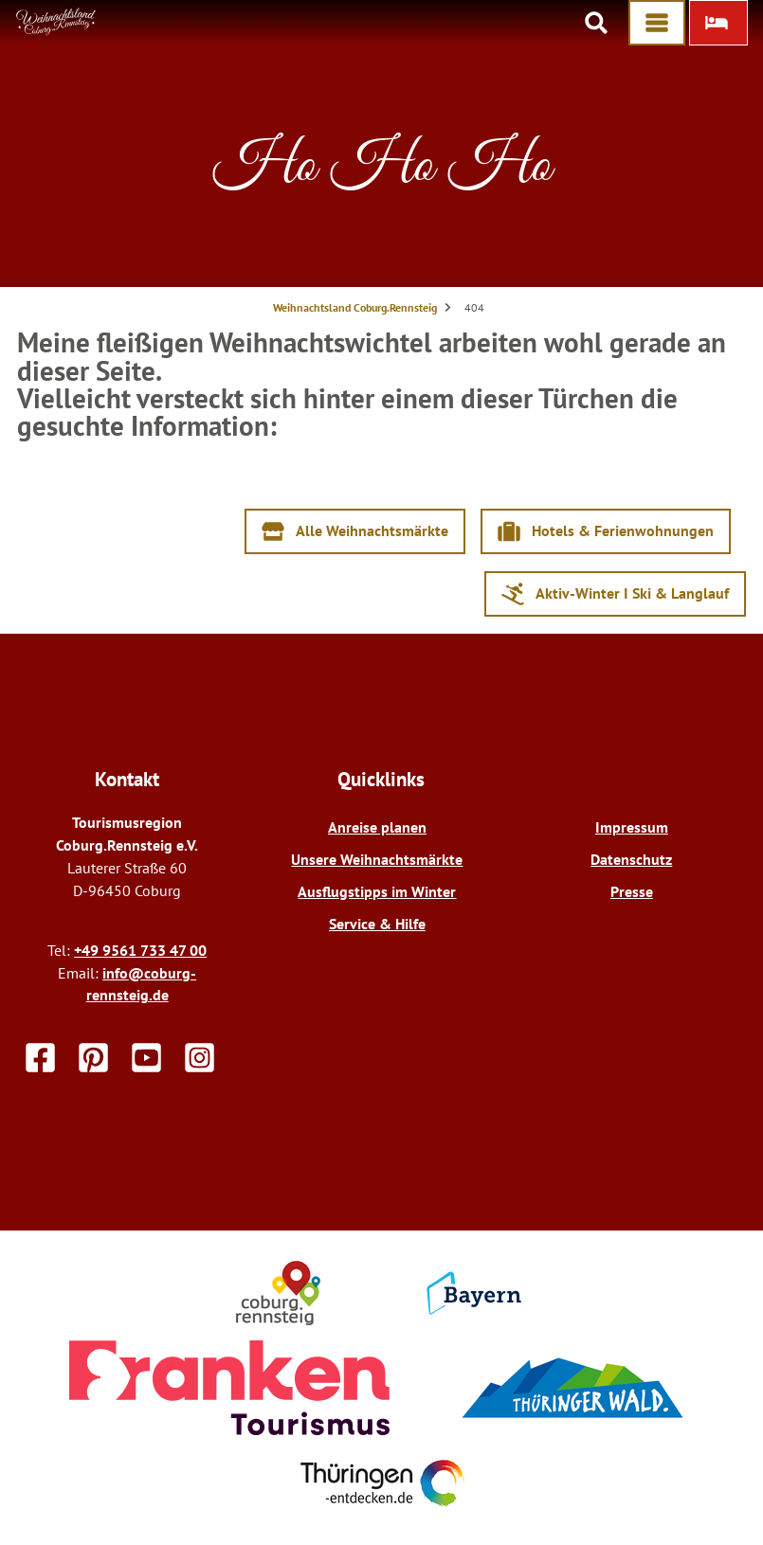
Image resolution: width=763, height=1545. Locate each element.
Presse (631, 891)
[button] (718, 22)
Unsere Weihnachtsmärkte (377, 859)
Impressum (631, 826)
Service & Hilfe (377, 923)
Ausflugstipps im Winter (377, 891)
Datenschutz (631, 859)
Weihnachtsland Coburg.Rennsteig (355, 307)
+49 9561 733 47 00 (140, 950)
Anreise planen (377, 826)
